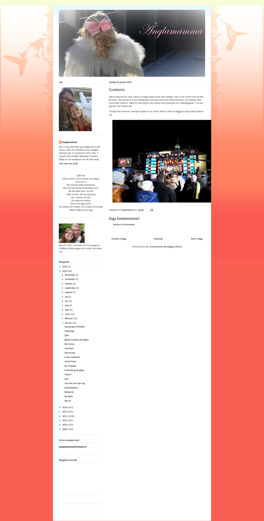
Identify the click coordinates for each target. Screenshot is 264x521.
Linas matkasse (72, 357)
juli (66, 296)
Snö (66, 379)
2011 (65, 420)
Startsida (158, 238)
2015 (65, 271)
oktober (69, 283)
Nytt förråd (69, 353)
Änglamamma (69, 142)
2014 (65, 407)
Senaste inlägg (118, 238)
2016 (65, 266)
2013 (65, 411)
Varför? (68, 374)
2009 (65, 429)
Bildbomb (69, 392)
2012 (65, 416)
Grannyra (69, 348)
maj (67, 305)
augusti (69, 292)
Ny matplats (70, 366)
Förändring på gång (74, 370)
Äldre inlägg (197, 238)
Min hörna (69, 344)
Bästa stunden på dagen (76, 339)
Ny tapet (68, 396)
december (70, 275)
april (67, 310)
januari (68, 323)
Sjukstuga (69, 331)
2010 (65, 424)
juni (67, 301)
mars (68, 314)
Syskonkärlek (71, 387)
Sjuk (66, 335)
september (70, 288)
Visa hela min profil (68, 163)
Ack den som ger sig (74, 383)
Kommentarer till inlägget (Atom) (166, 246)
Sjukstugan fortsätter (74, 326)
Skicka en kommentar (124, 224)
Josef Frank (70, 361)
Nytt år (67, 401)
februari (69, 318)
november (70, 279)
